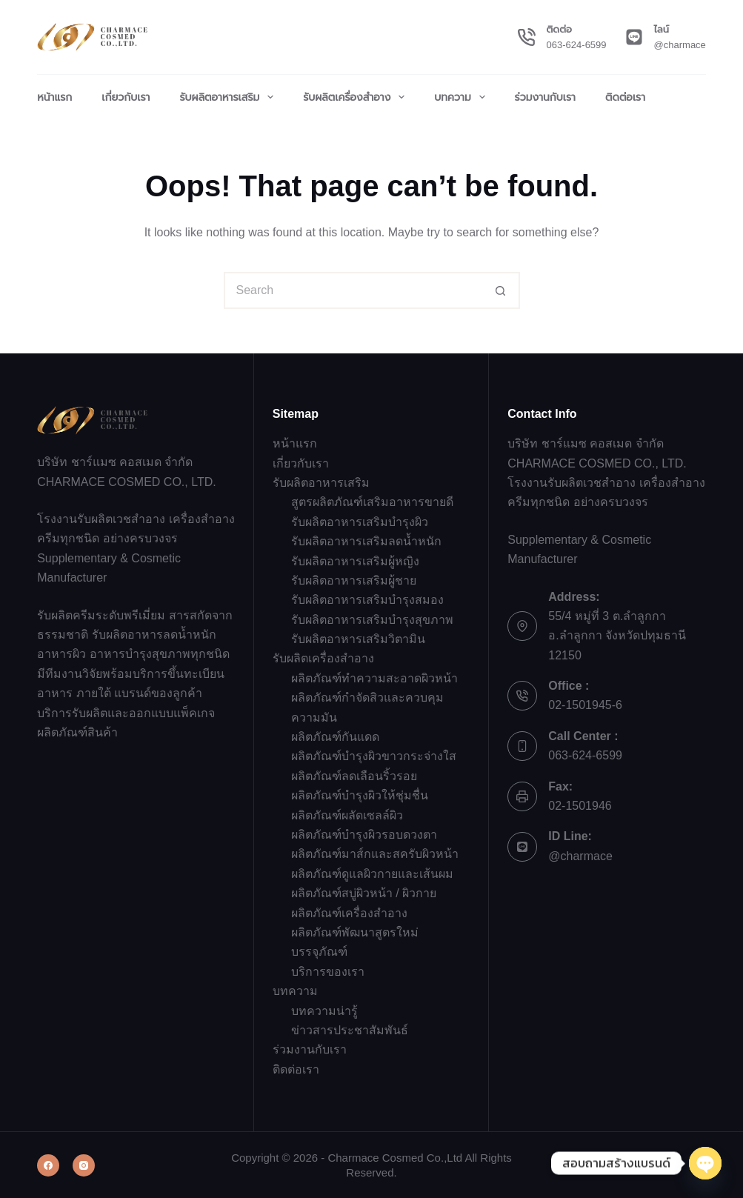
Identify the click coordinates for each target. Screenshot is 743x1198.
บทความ (462, 97)
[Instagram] (84, 1165)
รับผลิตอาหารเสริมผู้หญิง (355, 561)
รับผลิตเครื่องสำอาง (356, 97)
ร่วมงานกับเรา (545, 97)
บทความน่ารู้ (324, 1011)
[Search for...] (353, 290)
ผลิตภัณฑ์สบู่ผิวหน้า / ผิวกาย (363, 893)
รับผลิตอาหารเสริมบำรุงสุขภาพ (372, 619)
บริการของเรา (327, 971)
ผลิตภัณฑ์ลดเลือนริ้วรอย (354, 776)
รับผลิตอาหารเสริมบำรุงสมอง (367, 599)
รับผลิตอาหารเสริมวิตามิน (358, 639)
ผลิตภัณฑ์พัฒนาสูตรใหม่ (355, 932)
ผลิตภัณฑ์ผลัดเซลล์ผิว (347, 815)
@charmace (680, 44)
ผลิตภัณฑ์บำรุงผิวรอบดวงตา (364, 834)
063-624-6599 (577, 44)
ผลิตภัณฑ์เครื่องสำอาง (349, 913)
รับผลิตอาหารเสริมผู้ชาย (353, 580)
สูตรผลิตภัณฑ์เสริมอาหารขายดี (372, 502)
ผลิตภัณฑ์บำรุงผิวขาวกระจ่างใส (373, 756)
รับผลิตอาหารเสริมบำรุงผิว (359, 522)
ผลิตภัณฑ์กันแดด (335, 737)
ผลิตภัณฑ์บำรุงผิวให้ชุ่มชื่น (359, 795)
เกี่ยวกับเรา (125, 97)
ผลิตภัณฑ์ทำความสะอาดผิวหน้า (374, 678)
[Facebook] (48, 1165)
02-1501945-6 (585, 705)
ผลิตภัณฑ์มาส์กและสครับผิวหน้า (375, 854)
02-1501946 (579, 805)
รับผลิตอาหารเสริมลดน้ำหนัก (366, 541)
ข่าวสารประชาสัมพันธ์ (349, 1030)
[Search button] (501, 290)
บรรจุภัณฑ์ (319, 951)
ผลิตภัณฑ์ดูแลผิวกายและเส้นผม (372, 874)
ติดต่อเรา (625, 97)
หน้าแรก (54, 97)
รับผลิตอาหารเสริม (229, 97)
